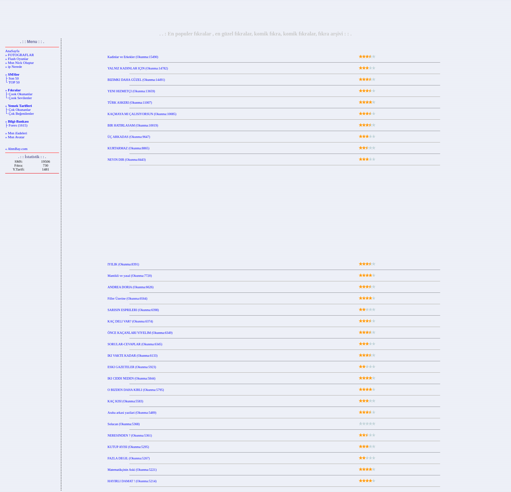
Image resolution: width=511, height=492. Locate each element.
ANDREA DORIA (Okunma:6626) (130, 287)
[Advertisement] (255, 15)
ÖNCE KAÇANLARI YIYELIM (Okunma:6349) (140, 333)
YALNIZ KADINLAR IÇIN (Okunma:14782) (138, 68)
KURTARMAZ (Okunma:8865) (128, 148)
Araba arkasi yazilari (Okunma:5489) (132, 412)
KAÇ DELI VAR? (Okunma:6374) (130, 321)
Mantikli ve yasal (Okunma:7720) (130, 275)
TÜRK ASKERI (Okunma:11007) (130, 102)
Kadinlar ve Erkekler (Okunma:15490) (133, 57)
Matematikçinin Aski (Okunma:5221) (132, 469)
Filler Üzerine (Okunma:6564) (127, 298)
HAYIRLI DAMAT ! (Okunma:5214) (132, 481)
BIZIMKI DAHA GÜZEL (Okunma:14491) (136, 80)
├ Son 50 (12, 78)
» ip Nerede (13, 66)
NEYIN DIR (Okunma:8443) (127, 159)
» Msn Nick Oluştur (19, 63)
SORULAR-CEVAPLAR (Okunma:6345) (135, 344)
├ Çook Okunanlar (19, 94)
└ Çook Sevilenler (18, 98)
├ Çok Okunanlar (18, 110)
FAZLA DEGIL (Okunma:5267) (129, 458)
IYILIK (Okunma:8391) (123, 264)
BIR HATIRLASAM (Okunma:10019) (133, 125)
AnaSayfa (12, 51)
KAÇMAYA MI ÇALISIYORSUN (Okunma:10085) (142, 114)
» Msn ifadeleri (16, 133)
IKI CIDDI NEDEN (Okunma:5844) (131, 378)
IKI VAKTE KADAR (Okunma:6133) (132, 355)
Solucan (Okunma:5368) (124, 424)
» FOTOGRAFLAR (19, 55)
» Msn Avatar (14, 137)
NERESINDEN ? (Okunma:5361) (130, 435)
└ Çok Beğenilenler (19, 113)
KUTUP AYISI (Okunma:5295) (128, 447)
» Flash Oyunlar (16, 59)
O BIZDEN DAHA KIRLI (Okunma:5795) (136, 390)
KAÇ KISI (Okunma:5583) (125, 401)
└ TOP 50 (12, 82)
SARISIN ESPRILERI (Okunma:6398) (133, 310)
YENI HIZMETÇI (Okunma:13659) (131, 91)
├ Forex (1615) (16, 125)
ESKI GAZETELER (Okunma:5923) (132, 367)
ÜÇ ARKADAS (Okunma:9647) (129, 137)
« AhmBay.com (16, 149)
